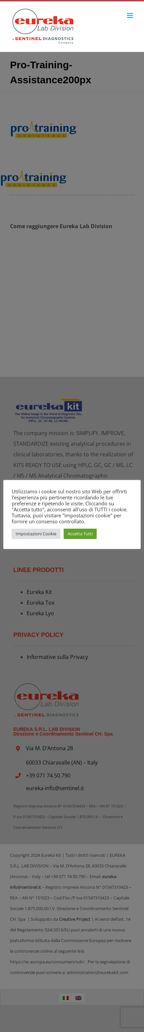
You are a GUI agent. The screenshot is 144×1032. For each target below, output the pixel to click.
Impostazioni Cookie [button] (36, 534)
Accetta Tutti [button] (80, 534)
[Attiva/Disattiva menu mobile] (130, 15)
